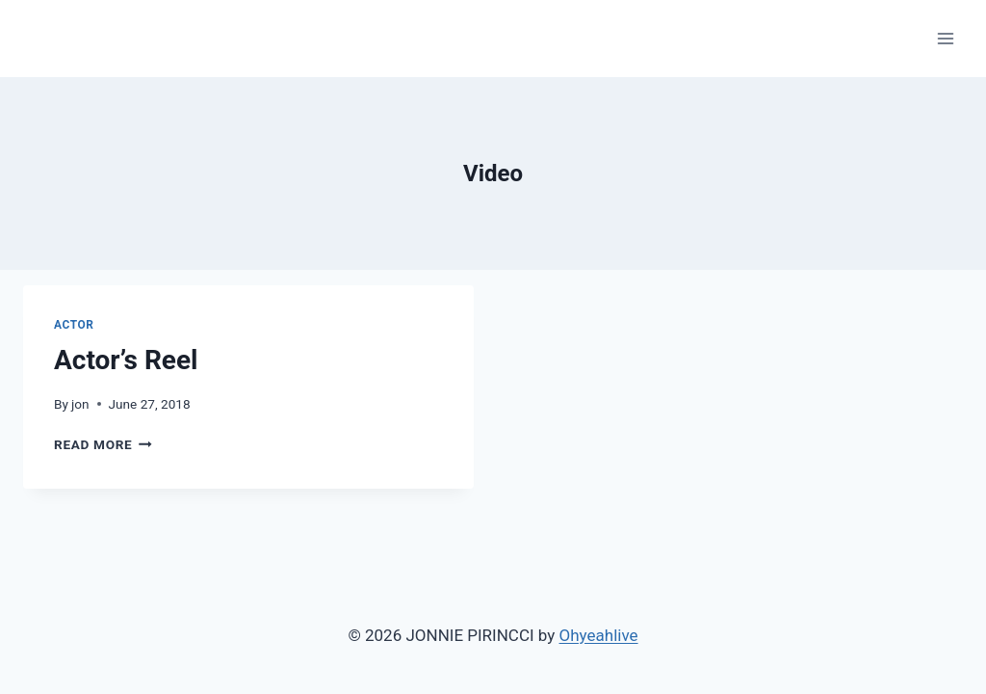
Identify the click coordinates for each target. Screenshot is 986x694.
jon (80, 404)
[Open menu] (945, 38)
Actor (74, 325)
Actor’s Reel (126, 360)
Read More (103, 444)
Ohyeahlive (598, 635)
